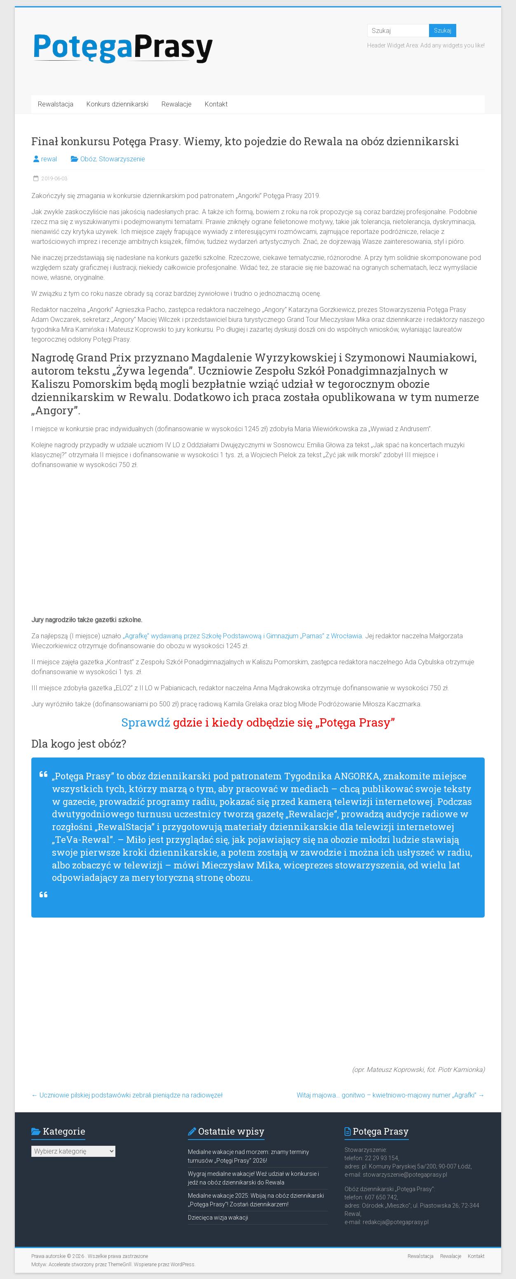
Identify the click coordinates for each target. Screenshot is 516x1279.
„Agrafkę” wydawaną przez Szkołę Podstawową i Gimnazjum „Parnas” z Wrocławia (242, 636)
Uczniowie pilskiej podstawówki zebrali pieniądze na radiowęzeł (127, 1095)
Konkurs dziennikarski (117, 104)
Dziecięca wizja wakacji (218, 1217)
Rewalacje (177, 104)
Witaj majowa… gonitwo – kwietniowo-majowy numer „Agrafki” (391, 1095)
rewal (49, 159)
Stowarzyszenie (122, 159)
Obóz (88, 159)
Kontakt (216, 104)
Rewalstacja (55, 104)
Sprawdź (258, 722)
